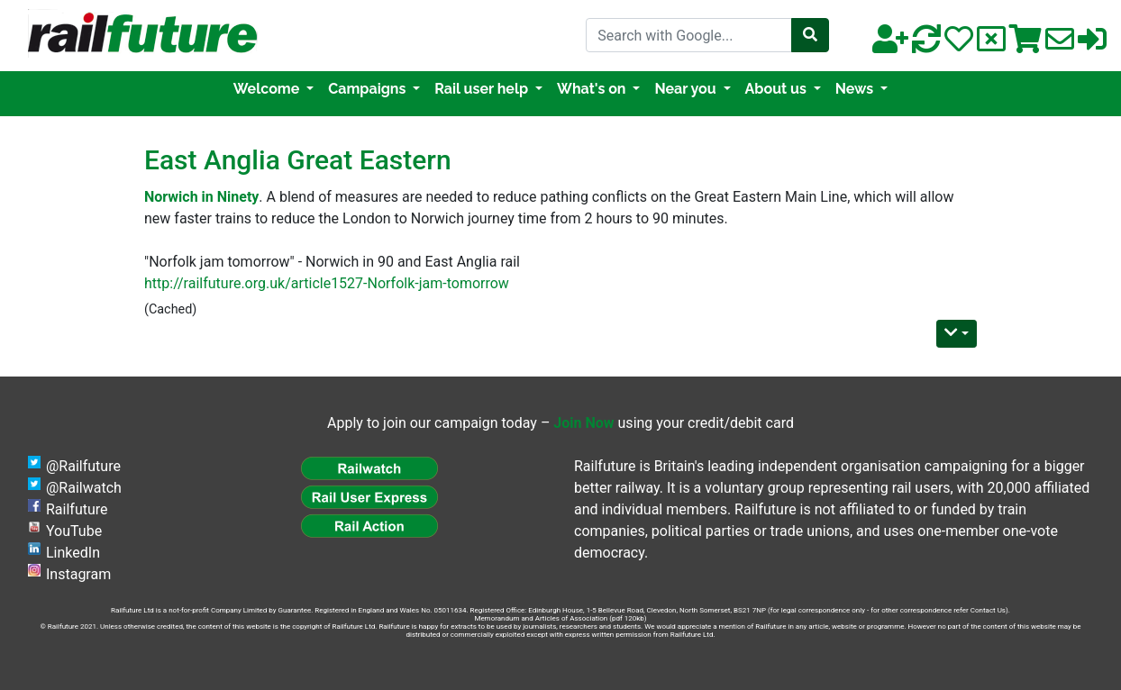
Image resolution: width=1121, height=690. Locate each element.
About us (777, 88)
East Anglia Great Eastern (297, 160)
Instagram (78, 574)
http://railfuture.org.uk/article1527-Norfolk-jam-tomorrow (326, 283)
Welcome (268, 88)
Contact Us (988, 610)
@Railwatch (84, 487)
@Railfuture (83, 466)
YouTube (74, 531)
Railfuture (77, 509)
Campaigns (368, 88)
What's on (593, 88)
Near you (686, 88)
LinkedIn (73, 552)
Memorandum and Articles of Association (540, 618)
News (856, 88)
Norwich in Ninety (201, 196)
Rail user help (483, 88)
